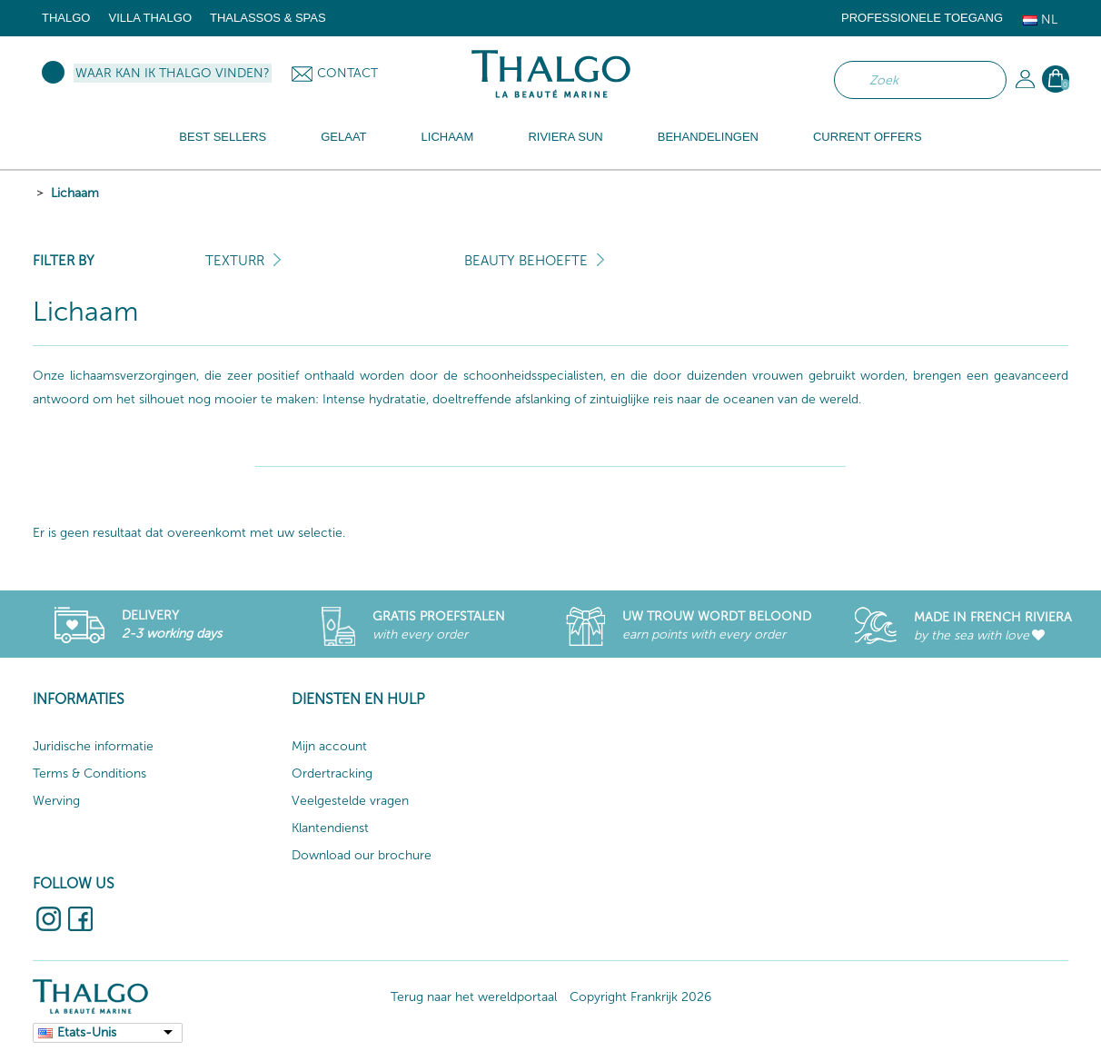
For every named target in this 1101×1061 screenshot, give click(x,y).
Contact (347, 73)
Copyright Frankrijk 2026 (640, 997)
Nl (1040, 19)
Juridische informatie (93, 746)
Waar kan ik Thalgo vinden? (172, 73)
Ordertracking (332, 773)
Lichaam (75, 193)
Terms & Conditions (89, 773)
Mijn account (329, 746)
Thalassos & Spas (268, 18)
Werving (56, 800)
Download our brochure (361, 855)
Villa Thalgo (150, 18)
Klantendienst (330, 828)
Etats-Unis (86, 1032)
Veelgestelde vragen (350, 800)
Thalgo (66, 18)
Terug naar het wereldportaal (474, 997)
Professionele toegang (922, 18)
